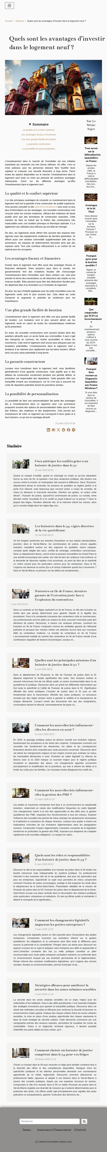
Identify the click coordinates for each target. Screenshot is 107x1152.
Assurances (44, 1130)
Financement (62, 1130)
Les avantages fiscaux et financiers (38, 134)
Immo (27, 1130)
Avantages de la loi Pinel (91, 208)
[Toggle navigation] (9, 5)
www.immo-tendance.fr (46, 207)
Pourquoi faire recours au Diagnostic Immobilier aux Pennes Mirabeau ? (91, 379)
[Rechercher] (50, 1121)
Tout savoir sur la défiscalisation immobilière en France (92, 155)
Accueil (8, 21)
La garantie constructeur (38, 144)
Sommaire (40, 124)
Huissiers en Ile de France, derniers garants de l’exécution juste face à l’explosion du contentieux (61, 595)
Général (20, 21)
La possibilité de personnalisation (38, 149)
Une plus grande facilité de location (38, 139)
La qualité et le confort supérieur (39, 130)
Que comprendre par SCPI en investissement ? (93, 316)
